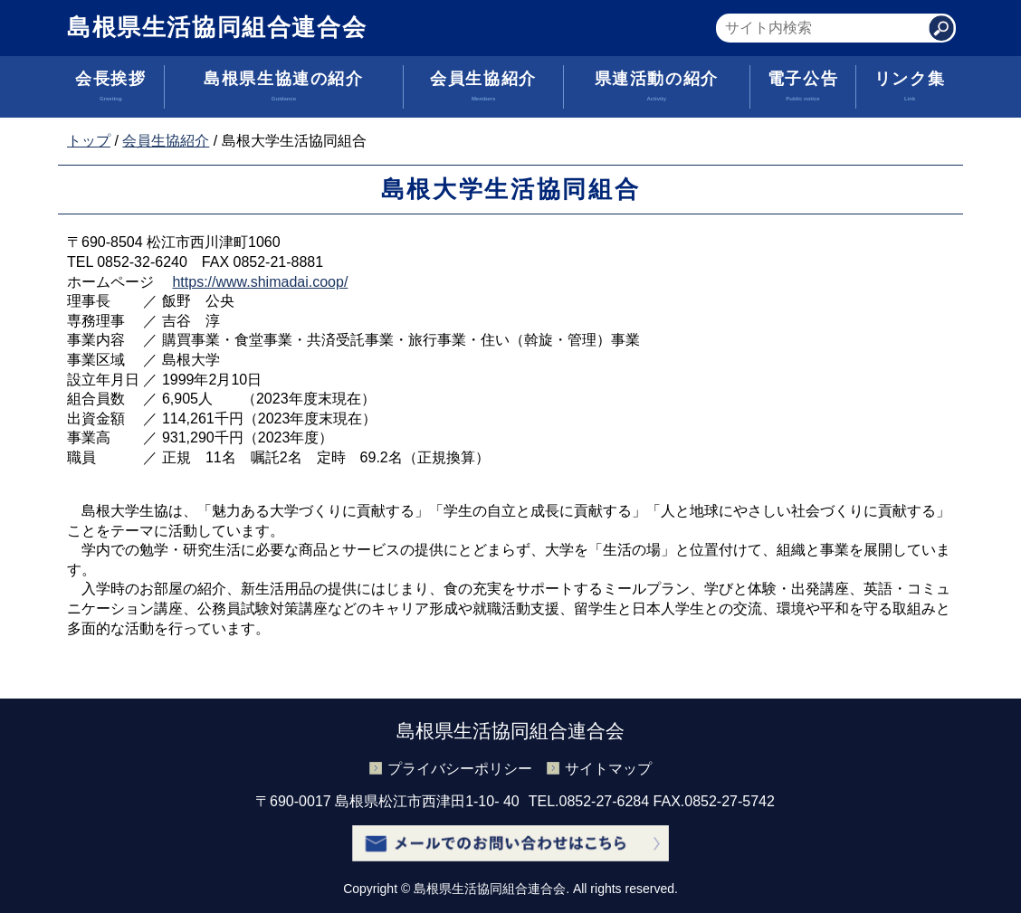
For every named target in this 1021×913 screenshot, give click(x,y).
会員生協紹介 (483, 89)
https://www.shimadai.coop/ (260, 282)
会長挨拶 (111, 89)
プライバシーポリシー (459, 768)
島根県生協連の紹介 (284, 89)
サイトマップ (608, 768)
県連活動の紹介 (656, 89)
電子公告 (803, 89)
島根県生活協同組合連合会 (217, 27)
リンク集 (909, 89)
